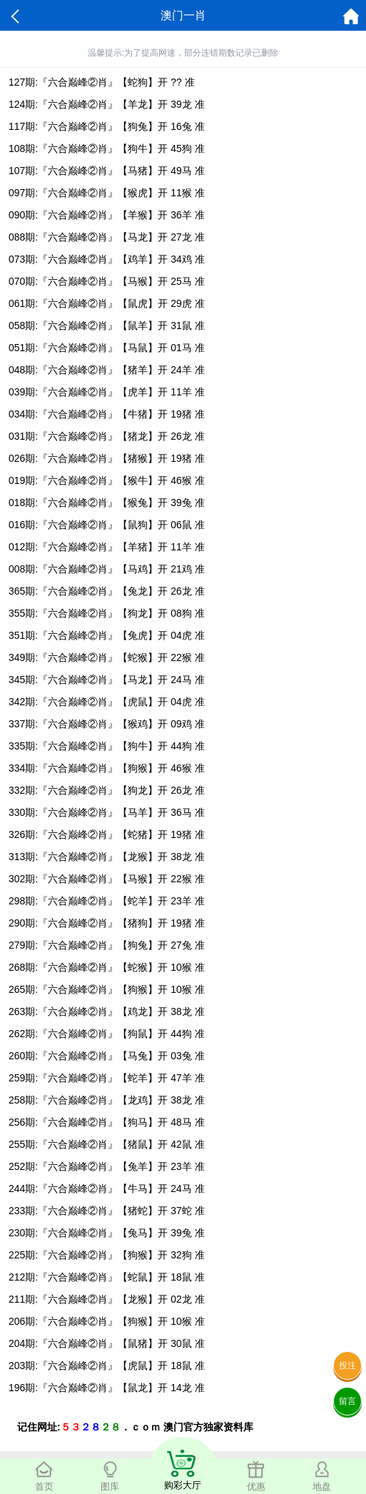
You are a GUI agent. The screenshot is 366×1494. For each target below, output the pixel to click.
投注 (347, 1366)
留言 (347, 1401)
